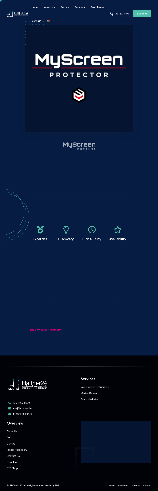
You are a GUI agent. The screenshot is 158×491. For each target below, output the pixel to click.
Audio (10, 437)
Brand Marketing (90, 399)
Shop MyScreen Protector (46, 329)
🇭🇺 (48, 21)
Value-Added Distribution (95, 387)
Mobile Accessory (17, 449)
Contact (36, 21)
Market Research (90, 393)
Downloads (97, 7)
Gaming (11, 443)
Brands (65, 7)
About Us (49, 7)
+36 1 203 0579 (119, 14)
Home (34, 7)
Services (80, 7)
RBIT (57, 485)
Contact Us (13, 456)
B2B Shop (12, 468)
